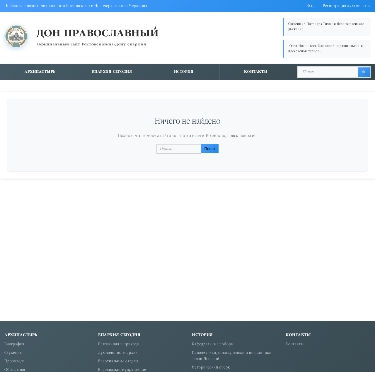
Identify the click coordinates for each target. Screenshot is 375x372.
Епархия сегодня (112, 72)
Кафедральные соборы (213, 345)
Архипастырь (40, 72)
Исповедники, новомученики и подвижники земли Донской (231, 356)
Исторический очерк (211, 368)
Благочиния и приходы (119, 345)
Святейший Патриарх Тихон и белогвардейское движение (326, 26)
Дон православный (98, 34)
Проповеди (14, 362)
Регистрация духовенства (347, 6)
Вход (311, 6)
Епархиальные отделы (118, 362)
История (184, 72)
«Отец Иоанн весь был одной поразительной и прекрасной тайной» (325, 48)
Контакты (255, 72)
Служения (13, 353)
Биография (14, 345)
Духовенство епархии (118, 353)
